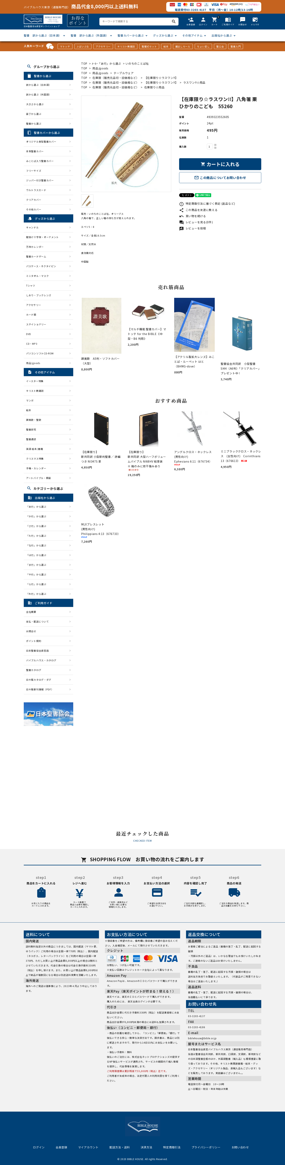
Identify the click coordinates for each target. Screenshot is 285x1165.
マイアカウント (88, 1147)
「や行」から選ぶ (37, 574)
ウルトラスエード (36, 190)
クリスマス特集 (35, 458)
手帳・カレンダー (36, 468)
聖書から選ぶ (33, 123)
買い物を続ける (192, 216)
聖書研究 (31, 429)
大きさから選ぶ (35, 104)
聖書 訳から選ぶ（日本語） (43, 35)
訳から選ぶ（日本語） (38, 84)
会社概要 (31, 611)
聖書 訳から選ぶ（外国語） (89, 35)
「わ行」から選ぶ (37, 593)
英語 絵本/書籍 (34, 448)
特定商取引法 (171, 1147)
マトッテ (65, 46)
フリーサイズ (33, 170)
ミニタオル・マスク (37, 275)
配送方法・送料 (119, 1147)
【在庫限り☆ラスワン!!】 (161, 78)
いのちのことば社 (137, 63)
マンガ (30, 400)
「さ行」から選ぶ (37, 526)
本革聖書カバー (35, 151)
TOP (84, 63)
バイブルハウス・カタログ (41, 660)
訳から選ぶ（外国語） (38, 94)
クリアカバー (33, 199)
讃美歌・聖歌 (33, 419)
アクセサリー (103, 46)
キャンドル (32, 227)
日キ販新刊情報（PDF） (39, 689)
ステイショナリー (36, 324)
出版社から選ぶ (222, 35)
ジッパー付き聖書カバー (40, 180)
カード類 (31, 314)
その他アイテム (192, 35)
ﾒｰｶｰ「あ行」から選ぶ (106, 63)
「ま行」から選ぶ (37, 564)
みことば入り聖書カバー (40, 161)
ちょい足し (203, 46)
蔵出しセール (182, 46)
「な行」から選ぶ (37, 545)
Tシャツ (30, 285)
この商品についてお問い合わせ (220, 177)
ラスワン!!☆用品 (194, 82)
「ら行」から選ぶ (37, 584)
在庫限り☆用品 (154, 87)
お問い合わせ (240, 1147)
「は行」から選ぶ (37, 555)
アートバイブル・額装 (38, 478)
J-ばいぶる (83, 46)
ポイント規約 (33, 641)
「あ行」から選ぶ (37, 506)
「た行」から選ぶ (37, 535)
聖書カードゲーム (36, 256)
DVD (28, 334)
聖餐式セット (149, 46)
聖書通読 (31, 439)
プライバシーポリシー (206, 1147)
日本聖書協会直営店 (37, 650)
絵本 (165, 46)
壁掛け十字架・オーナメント (42, 237)
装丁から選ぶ (33, 113)
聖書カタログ (33, 670)
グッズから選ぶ (163, 35)
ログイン (39, 1147)
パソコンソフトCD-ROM (40, 353)
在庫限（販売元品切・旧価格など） (115, 78)
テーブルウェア (124, 73)
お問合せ (31, 631)
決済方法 (146, 1147)
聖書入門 (236, 46)
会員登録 (61, 1147)
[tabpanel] (126, 144)
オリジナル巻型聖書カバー (41, 141)
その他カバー (33, 209)
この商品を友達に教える (198, 210)
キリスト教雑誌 (126, 46)
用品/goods (100, 68)
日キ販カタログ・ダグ (38, 679)
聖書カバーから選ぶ (131, 35)
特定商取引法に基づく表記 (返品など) (207, 203)
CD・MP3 (31, 343)
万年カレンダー (35, 246)
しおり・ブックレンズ (38, 295)
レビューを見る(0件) (196, 222)
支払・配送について (37, 621)
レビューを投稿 (192, 228)
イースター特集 (35, 381)
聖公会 (220, 46)
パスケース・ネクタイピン (41, 266)
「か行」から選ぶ (37, 516)
